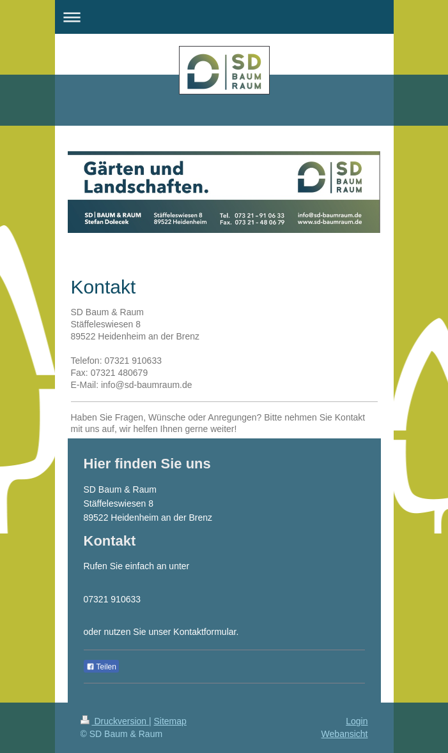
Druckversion (115, 721)
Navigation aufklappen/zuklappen (224, 17)
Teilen (101, 666)
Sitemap (170, 721)
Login (356, 721)
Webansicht (344, 734)
